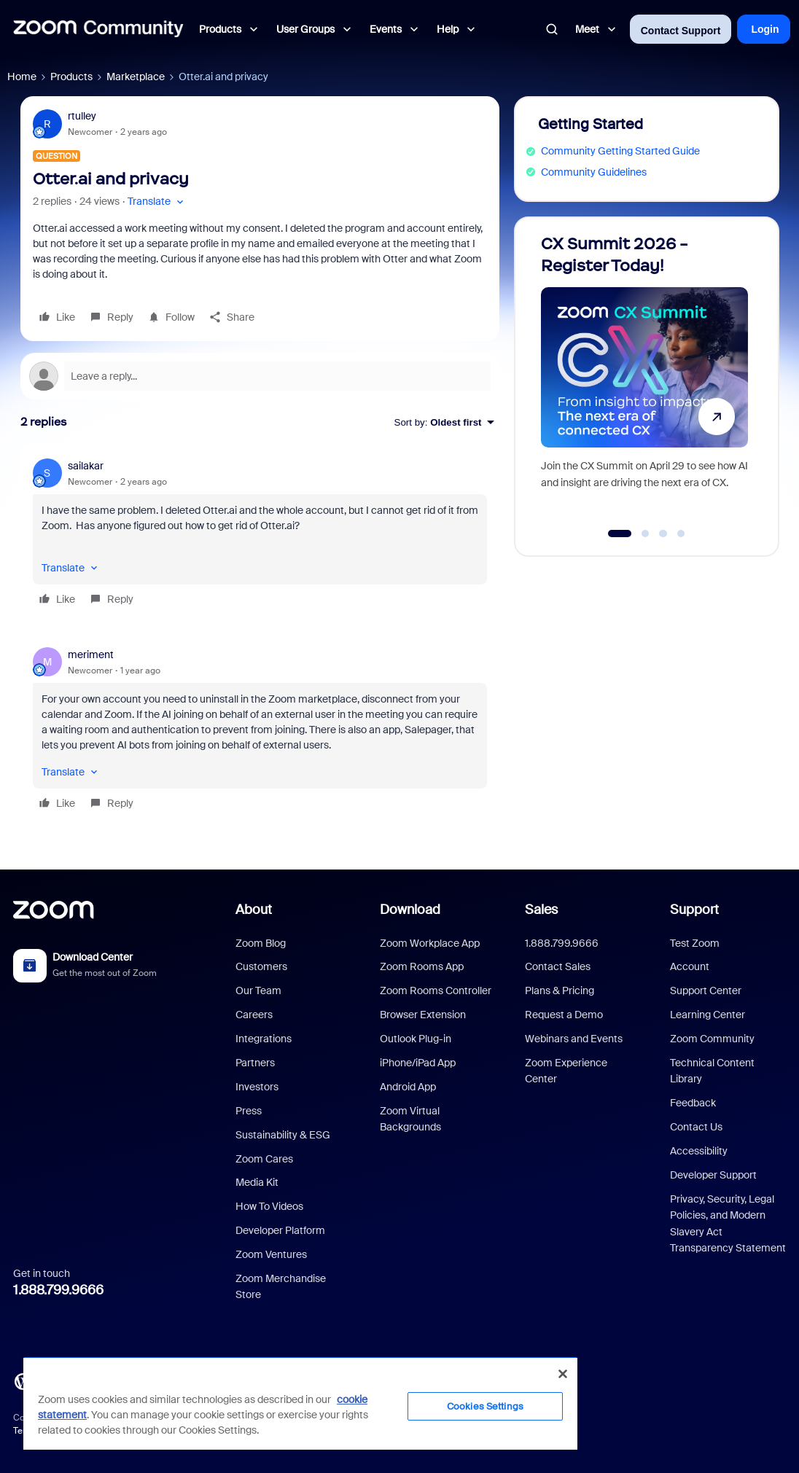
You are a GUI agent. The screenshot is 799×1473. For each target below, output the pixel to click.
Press (248, 1110)
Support (694, 909)
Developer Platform (280, 1230)
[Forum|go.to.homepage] (98, 29)
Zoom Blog (260, 943)
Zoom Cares (264, 1158)
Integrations (263, 1038)
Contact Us (696, 1126)
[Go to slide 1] (619, 533)
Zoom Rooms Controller (435, 990)
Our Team (258, 990)
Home (21, 76)
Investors (256, 1086)
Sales (541, 909)
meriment (91, 654)
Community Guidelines (594, 172)
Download (410, 909)
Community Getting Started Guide (620, 150)
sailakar (86, 465)
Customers (261, 966)
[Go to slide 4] (680, 533)
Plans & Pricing (559, 990)
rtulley (82, 115)
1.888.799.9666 (58, 1290)
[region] (300, 1403)
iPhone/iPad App (418, 1062)
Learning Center (707, 1014)
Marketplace (135, 76)
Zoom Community (712, 1038)
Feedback (693, 1102)
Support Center (705, 990)
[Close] (562, 1374)
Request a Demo (564, 1014)
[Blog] (22, 1380)
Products (71, 76)
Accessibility (699, 1150)
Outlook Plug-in (415, 1038)
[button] (157, 201)
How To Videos (269, 1206)
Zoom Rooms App (422, 966)
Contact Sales (558, 966)
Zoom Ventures (271, 1254)
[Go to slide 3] (663, 533)
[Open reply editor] (259, 376)
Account (689, 966)
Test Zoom (695, 943)
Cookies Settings (485, 1406)
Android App (408, 1086)
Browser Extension (423, 1014)
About (253, 909)
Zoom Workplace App (430, 943)
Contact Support (681, 30)
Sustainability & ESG (282, 1134)
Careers (254, 1014)
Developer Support (713, 1174)
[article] (260, 534)
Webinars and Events (574, 1038)
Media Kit (256, 1182)
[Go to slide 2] (645, 533)
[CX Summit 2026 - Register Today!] (644, 380)
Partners (255, 1062)
